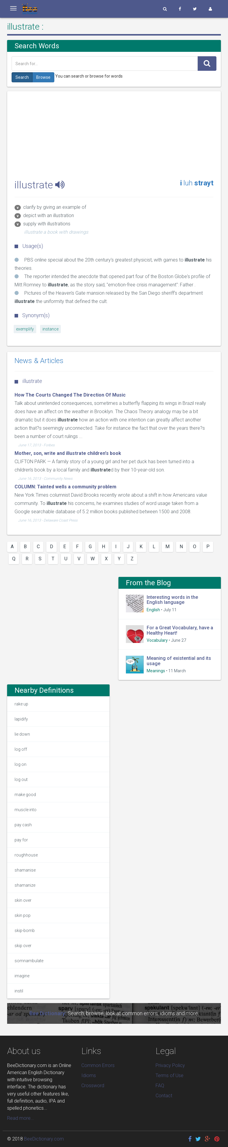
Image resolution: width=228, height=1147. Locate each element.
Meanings (156, 670)
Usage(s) (29, 246)
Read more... (20, 1118)
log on (20, 764)
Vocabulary (157, 640)
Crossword (92, 1085)
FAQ (160, 1085)
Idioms (88, 1075)
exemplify (25, 329)
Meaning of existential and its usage (179, 660)
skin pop (23, 915)
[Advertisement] (114, 132)
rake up (21, 704)
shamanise (25, 870)
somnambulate (29, 960)
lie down (22, 734)
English (153, 609)
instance (50, 329)
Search (22, 77)
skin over (23, 900)
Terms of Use (169, 1075)
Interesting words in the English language (172, 599)
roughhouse (26, 855)
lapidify (21, 719)
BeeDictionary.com (44, 1139)
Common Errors (98, 1065)
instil (19, 991)
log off (21, 749)
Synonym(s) (32, 315)
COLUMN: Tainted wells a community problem (65, 487)
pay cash (23, 824)
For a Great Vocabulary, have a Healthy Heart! (180, 630)
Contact (164, 1095)
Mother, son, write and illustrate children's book (68, 453)
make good (25, 794)
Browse (43, 77)
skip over (23, 945)
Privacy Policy (170, 1065)
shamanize (25, 885)
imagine (22, 975)
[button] (165, 9)
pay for (21, 840)
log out (21, 779)
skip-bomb (25, 930)
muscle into (26, 809)
